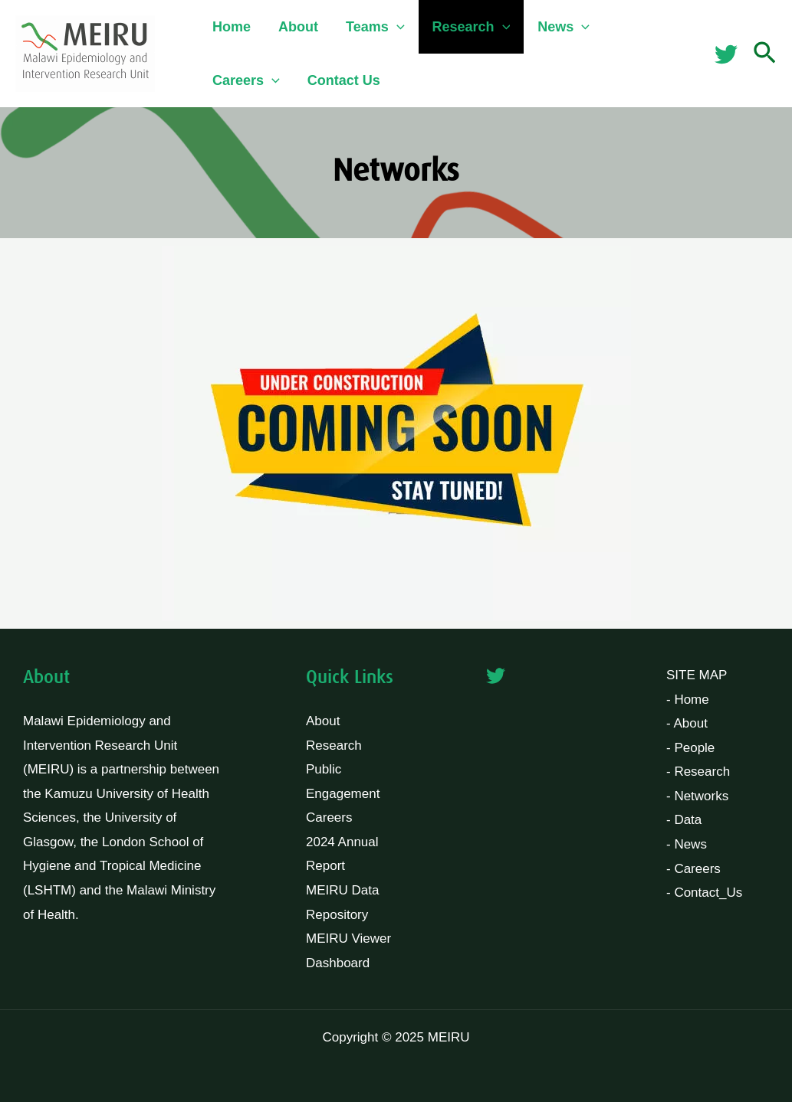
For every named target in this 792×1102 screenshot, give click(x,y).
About (298, 26)
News (563, 27)
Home (231, 26)
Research (471, 27)
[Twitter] (726, 54)
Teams (375, 27)
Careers (246, 80)
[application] (397, 27)
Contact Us (343, 80)
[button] (765, 54)
